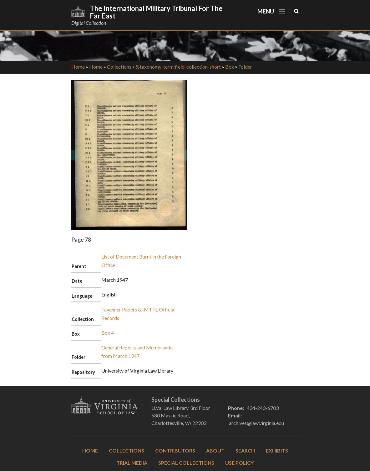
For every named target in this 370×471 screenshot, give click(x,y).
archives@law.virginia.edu (256, 423)
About (215, 450)
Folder (245, 67)
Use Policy (239, 463)
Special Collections (186, 463)
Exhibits (277, 450)
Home (78, 67)
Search (245, 450)
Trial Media (131, 463)
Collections (119, 67)
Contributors (175, 450)
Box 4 (107, 333)
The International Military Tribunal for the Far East (156, 12)
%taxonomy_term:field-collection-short (178, 67)
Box (229, 67)
